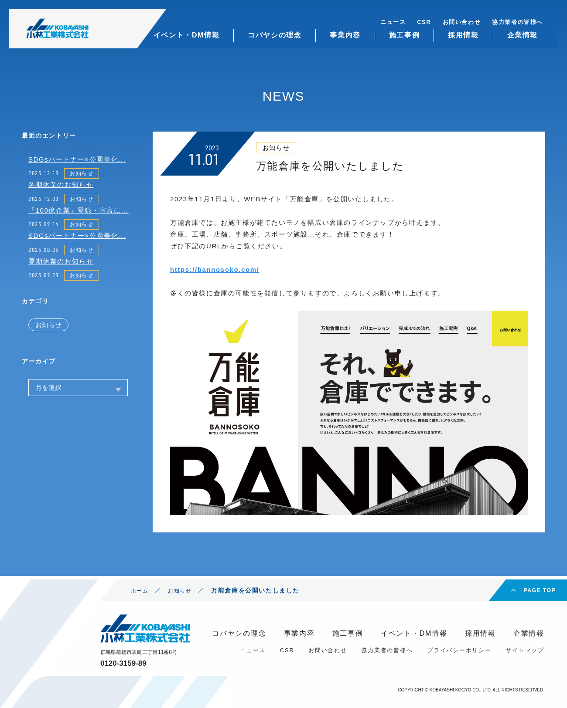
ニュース (393, 22)
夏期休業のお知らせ (60, 261)
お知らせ (81, 173)
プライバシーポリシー (459, 650)
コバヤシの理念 (274, 35)
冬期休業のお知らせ (60, 184)
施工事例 (404, 35)
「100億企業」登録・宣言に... (78, 210)
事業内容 (345, 35)
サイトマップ (525, 650)
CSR (424, 22)
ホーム (141, 590)
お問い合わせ (462, 22)
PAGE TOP (540, 590)
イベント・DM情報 (186, 35)
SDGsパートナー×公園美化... (77, 159)
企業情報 (522, 35)
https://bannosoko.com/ (214, 269)
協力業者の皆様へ (517, 22)
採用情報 (463, 35)
